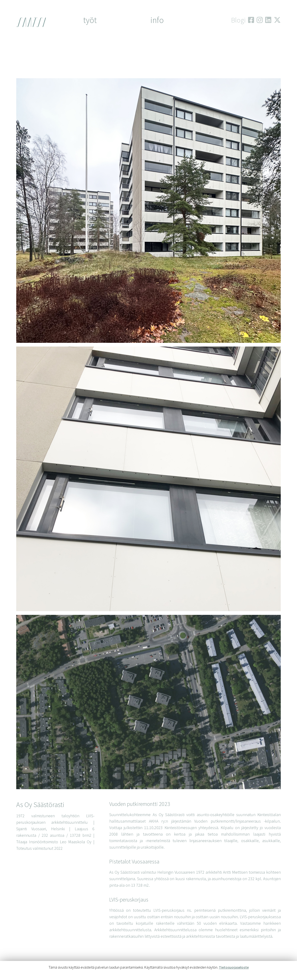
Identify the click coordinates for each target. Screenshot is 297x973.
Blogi (238, 20)
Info (157, 20)
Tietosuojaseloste (234, 967)
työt (90, 20)
